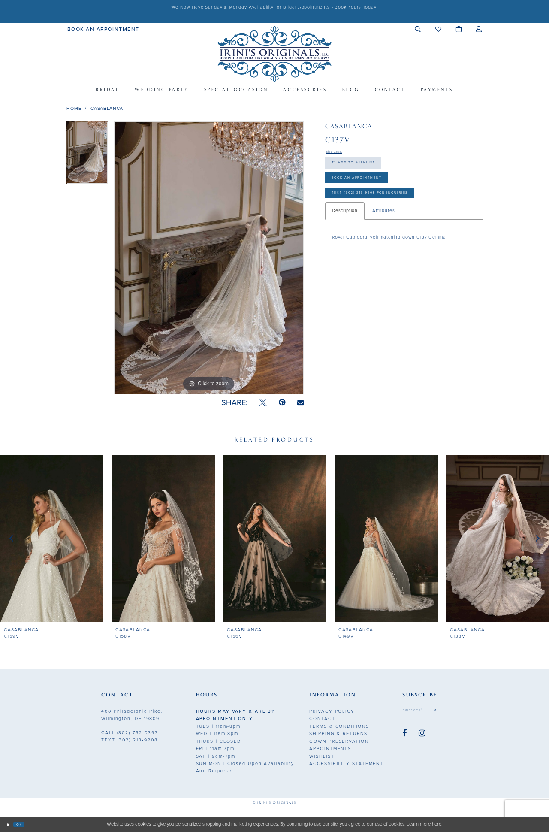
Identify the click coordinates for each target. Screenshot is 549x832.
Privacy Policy (332, 711)
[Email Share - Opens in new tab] (300, 403)
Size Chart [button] (338, 153)
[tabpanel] (87, 155)
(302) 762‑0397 (129, 732)
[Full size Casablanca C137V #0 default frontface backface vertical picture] (209, 258)
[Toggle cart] (459, 29)
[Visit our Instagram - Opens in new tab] (422, 736)
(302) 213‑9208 (129, 740)
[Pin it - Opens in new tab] (282, 402)
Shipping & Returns (338, 733)
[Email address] (428, 712)
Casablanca (106, 108)
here (436, 824)
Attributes (383, 233)
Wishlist (321, 756)
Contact (322, 718)
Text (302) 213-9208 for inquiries (393, 213)
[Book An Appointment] (103, 29)
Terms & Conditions (339, 726)
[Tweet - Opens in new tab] (263, 402)
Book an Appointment (373, 191)
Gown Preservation (338, 741)
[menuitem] (103, 29)
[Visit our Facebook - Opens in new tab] (404, 736)
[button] (418, 29)
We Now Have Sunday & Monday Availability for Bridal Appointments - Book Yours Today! (274, 7)
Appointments (330, 748)
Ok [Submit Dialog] (26, 824)
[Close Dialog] (10, 824)
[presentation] (51, 539)
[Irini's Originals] (274, 54)
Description (345, 233)
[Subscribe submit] (452, 712)
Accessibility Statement (346, 763)
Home (73, 108)
